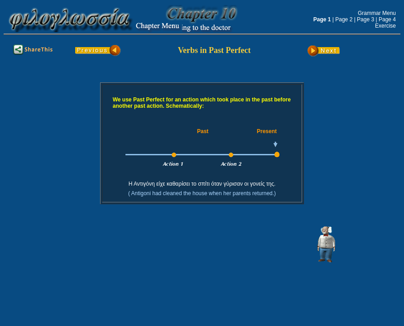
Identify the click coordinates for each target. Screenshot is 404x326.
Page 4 (387, 19)
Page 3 (365, 19)
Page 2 (343, 19)
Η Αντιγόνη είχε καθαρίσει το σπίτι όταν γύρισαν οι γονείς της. (202, 184)
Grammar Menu (377, 13)
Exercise (385, 26)
